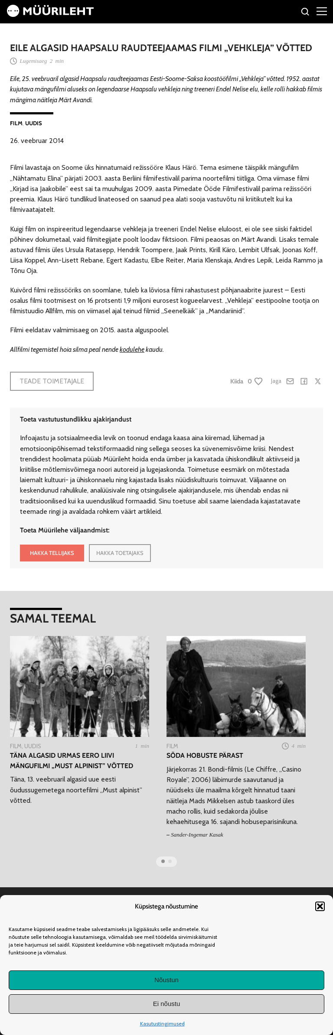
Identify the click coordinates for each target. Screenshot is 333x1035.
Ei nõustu (166, 1003)
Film (16, 123)
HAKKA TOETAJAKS (120, 552)
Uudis (33, 123)
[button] (320, 906)
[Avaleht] (50, 14)
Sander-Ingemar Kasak (197, 834)
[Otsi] (305, 13)
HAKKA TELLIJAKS (52, 552)
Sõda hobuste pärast (204, 755)
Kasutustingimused (162, 1023)
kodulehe (132, 349)
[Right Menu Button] (322, 11)
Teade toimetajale (52, 381)
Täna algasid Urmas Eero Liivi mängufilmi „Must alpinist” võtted (71, 760)
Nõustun (166, 979)
